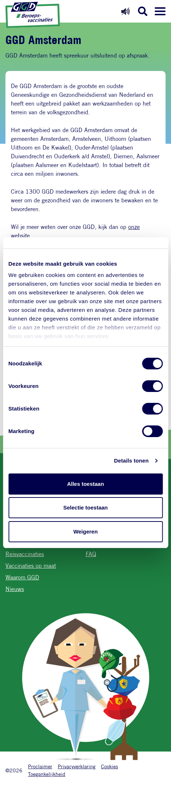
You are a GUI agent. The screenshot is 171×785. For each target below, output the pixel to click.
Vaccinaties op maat (30, 565)
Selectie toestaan (85, 507)
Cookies (109, 766)
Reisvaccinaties (24, 554)
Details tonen (131, 460)
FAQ (91, 554)
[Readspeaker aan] (125, 11)
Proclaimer (40, 766)
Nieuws (14, 589)
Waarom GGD (22, 577)
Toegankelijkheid (46, 774)
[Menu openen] (160, 11)
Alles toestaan (85, 484)
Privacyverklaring (76, 766)
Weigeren (85, 531)
